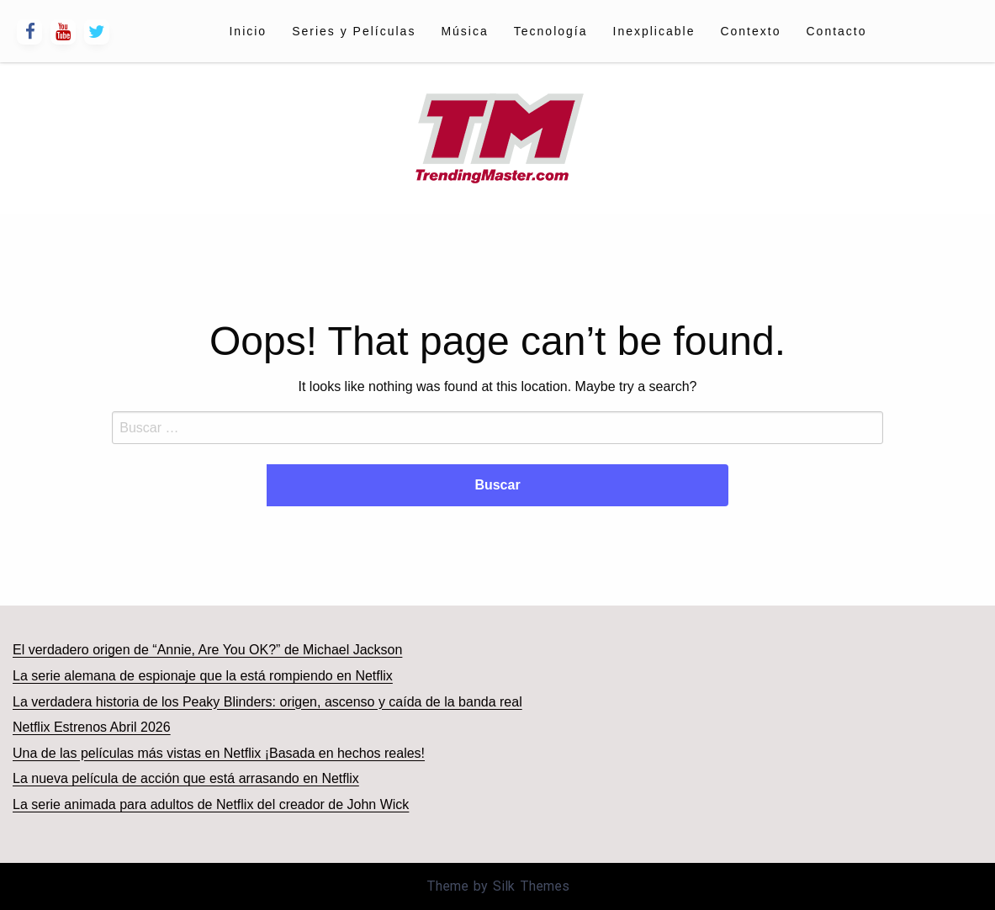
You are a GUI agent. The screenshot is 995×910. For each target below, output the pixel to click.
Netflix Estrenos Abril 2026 (92, 727)
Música (464, 31)
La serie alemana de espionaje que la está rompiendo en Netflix (203, 676)
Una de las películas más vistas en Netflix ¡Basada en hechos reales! (219, 753)
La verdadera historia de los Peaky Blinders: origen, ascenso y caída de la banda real (267, 702)
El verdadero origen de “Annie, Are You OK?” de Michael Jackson (207, 650)
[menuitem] (247, 31)
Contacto (836, 31)
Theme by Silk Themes (497, 886)
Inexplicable (654, 31)
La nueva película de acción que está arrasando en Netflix (186, 778)
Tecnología (551, 31)
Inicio (248, 31)
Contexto (750, 31)
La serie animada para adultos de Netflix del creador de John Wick (211, 804)
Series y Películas (353, 31)
